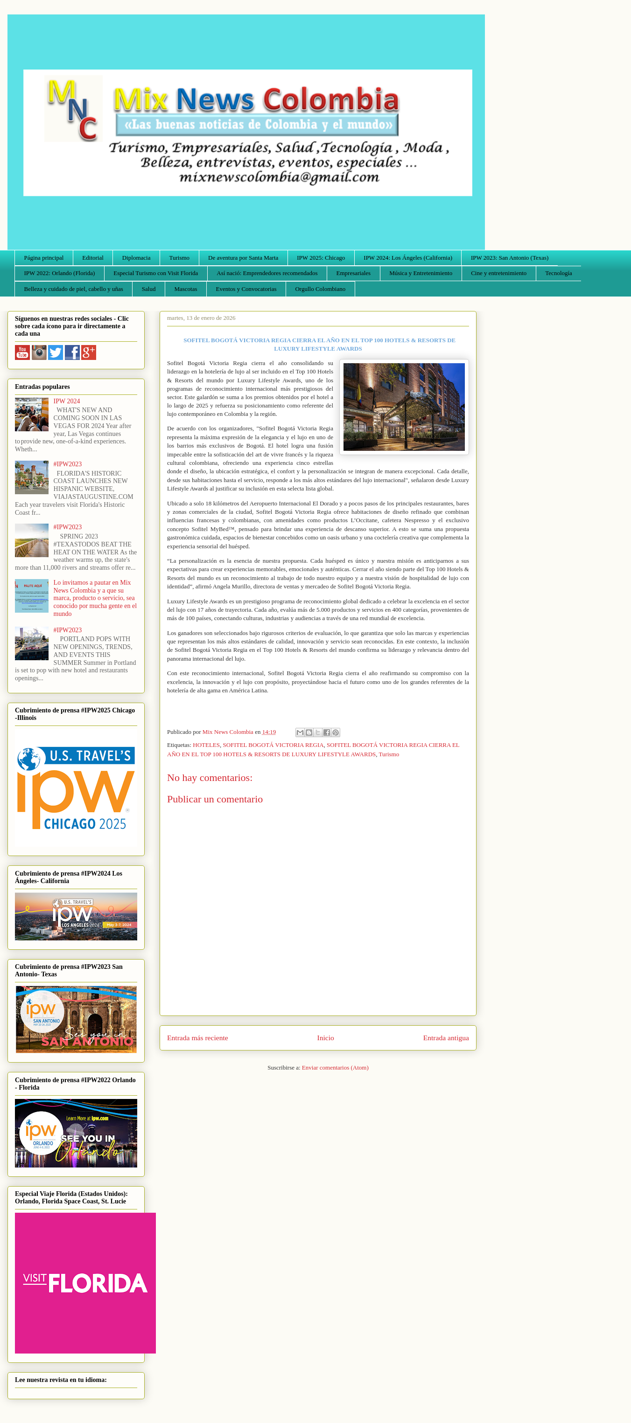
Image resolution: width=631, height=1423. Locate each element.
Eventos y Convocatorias (246, 288)
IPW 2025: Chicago (321, 257)
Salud (149, 288)
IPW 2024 (67, 401)
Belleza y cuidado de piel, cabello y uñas (73, 288)
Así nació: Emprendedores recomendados (267, 272)
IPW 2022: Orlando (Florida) (59, 272)
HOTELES (206, 744)
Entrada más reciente (197, 1038)
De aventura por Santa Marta (243, 257)
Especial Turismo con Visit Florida (155, 272)
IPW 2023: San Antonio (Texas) (509, 257)
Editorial (93, 257)
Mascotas (185, 288)
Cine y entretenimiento (498, 272)
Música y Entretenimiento (420, 272)
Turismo (179, 257)
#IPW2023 (68, 464)
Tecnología (558, 272)
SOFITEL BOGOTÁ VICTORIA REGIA (273, 744)
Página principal (44, 257)
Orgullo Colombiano (320, 288)
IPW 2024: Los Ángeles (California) (408, 257)
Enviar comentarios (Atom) (335, 1067)
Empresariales (354, 272)
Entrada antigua (446, 1038)
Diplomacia (136, 257)
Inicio (325, 1038)
